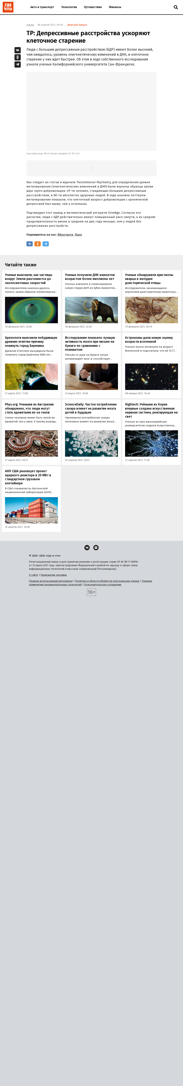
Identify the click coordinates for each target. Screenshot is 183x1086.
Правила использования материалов (51, 581)
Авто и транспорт (42, 7)
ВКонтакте (65, 235)
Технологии (69, 7)
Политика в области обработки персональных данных (107, 581)
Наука (30, 24)
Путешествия (93, 7)
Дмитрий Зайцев (77, 24)
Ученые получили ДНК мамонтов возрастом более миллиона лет (90, 277)
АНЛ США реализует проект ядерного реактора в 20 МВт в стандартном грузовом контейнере (28, 477)
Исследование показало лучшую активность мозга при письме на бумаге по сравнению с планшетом (90, 344)
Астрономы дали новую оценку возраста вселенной (149, 340)
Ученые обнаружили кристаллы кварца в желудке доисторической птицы (149, 279)
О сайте (33, 575)
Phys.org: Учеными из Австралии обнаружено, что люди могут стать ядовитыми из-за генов (29, 408)
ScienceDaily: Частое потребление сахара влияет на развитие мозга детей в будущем (91, 408)
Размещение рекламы (54, 575)
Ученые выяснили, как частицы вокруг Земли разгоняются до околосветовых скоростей (28, 279)
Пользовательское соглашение (102, 584)
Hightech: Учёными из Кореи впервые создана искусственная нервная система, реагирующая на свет (151, 410)
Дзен (78, 235)
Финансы (115, 7)
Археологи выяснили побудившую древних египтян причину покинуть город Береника (31, 342)
